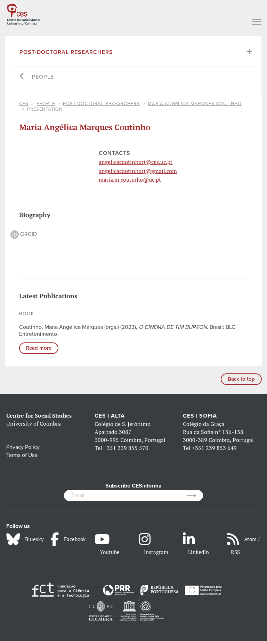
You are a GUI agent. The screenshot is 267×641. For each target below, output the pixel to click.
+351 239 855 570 (126, 448)
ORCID (23, 234)
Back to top (241, 379)
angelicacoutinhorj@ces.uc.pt (135, 162)
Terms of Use (22, 455)
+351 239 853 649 (214, 448)
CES (24, 103)
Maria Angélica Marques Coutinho (195, 103)
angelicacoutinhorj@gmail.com (138, 171)
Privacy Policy (23, 447)
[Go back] (22, 77)
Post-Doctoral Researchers (66, 52)
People (43, 76)
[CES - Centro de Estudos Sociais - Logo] (23, 13)
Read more (38, 348)
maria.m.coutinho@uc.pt (130, 179)
